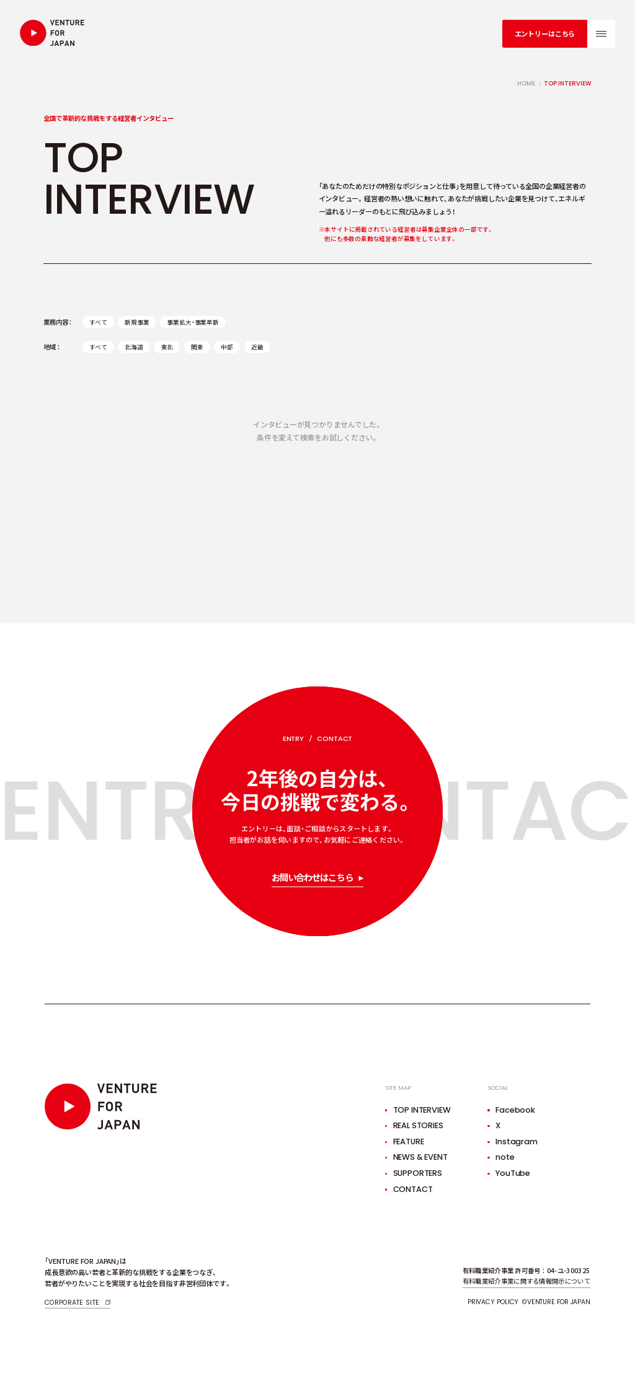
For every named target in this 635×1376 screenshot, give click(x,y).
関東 (197, 347)
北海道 (134, 347)
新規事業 (137, 322)
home (526, 83)
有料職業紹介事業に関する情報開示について (526, 1281)
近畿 (257, 347)
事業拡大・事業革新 (193, 322)
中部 (227, 347)
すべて (98, 322)
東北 (167, 347)
